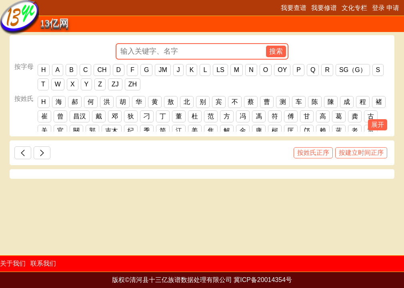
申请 (392, 7)
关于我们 (13, 263)
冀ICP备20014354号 (263, 279)
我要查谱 (293, 7)
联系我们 (43, 263)
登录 (378, 7)
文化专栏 (354, 7)
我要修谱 (324, 7)
